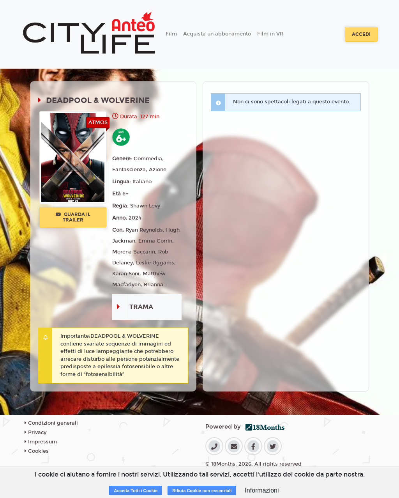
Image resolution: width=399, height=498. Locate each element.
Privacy (35, 432)
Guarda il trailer (73, 217)
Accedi (361, 34)
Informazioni (262, 490)
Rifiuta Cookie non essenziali (201, 490)
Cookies (37, 451)
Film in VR (270, 34)
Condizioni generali (51, 423)
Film (171, 34)
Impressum (41, 442)
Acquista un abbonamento (217, 34)
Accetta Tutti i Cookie (135, 490)
